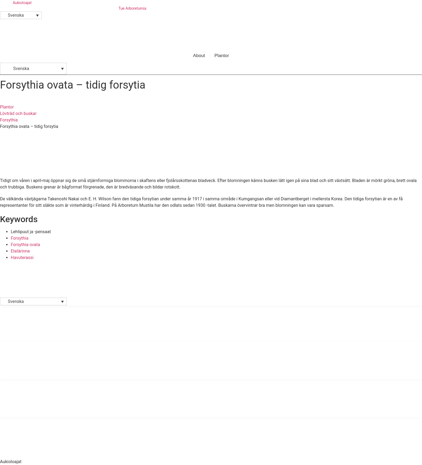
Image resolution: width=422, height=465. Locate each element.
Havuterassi (22, 257)
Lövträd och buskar (18, 113)
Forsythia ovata (25, 244)
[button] (21, 15)
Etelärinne (20, 251)
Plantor (221, 55)
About (199, 55)
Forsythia (9, 120)
